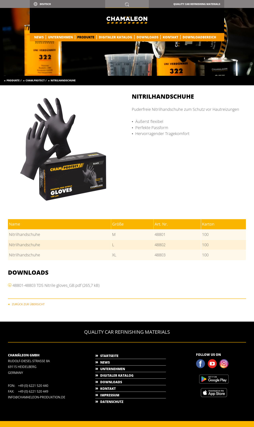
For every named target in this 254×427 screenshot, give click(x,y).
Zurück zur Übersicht (28, 304)
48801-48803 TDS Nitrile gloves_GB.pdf (56, 285)
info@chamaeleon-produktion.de (36, 397)
